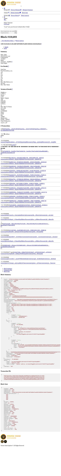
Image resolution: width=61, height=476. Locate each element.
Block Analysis (19, 40)
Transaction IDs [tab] (8, 270)
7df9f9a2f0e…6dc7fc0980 (16, 183)
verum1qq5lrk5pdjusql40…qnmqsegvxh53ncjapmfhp (14, 231)
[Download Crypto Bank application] (5, 471)
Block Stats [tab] (7, 271)
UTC (5, 24)
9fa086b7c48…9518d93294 (17, 162)
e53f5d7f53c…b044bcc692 (16, 170)
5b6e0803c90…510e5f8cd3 (17, 166)
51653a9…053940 (30, 205)
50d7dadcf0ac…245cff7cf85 (10, 129)
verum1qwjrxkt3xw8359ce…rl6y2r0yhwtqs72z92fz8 (14, 176)
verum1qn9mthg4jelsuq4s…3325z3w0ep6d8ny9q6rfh (14, 198)
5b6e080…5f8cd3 (30, 166)
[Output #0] (3, 140)
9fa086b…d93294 (30, 162)
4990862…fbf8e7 (30, 200)
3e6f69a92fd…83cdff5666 (16, 196)
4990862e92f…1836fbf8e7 (17, 200)
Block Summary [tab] (8, 268)
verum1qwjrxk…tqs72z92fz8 (35, 176)
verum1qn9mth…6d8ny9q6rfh (36, 198)
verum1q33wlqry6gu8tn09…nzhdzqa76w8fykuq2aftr (14, 253)
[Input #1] (3, 162)
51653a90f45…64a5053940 (17, 205)
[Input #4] (3, 175)
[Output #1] (3, 145)
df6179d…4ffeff (29, 157)
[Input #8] (3, 192)
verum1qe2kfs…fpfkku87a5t (33, 159)
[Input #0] (3, 134)
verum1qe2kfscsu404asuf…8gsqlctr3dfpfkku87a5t (13, 159)
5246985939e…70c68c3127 (17, 192)
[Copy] (41, 44)
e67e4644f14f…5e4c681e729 (10, 151)
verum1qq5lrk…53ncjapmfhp (35, 231)
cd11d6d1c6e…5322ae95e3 (17, 188)
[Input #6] (3, 183)
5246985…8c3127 (30, 192)
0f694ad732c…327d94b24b (17, 179)
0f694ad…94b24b (30, 179)
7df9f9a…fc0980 (29, 183)
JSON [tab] (5, 48)
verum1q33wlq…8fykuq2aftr (35, 253)
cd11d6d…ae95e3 (30, 188)
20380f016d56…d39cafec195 (10, 245)
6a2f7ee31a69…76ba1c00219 (10, 223)
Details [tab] (6, 47)
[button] (4, 8)
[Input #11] (3, 205)
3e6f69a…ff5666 (29, 196)
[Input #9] (3, 196)
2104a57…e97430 (35, 252)
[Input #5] (3, 179)
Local (7, 24)
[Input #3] (3, 170)
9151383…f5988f (30, 230)
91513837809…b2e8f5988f (17, 230)
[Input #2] (3, 166)
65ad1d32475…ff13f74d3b (16, 175)
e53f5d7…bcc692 (29, 170)
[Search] (16, 31)
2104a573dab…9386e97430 (21, 252)
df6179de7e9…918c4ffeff (16, 157)
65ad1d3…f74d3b (29, 175)
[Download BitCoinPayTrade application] (2, 471)
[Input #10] (3, 200)
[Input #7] (3, 188)
